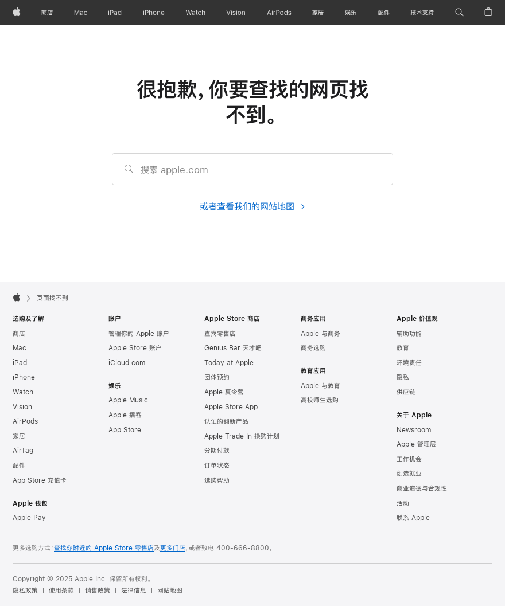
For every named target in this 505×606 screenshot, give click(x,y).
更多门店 (172, 548)
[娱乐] (351, 12)
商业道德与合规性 (422, 488)
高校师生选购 (320, 400)
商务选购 (313, 348)
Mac (19, 348)
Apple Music (128, 400)
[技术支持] (422, 12)
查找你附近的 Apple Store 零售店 (104, 548)
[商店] (47, 12)
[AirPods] (279, 12)
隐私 (403, 377)
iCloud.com (126, 362)
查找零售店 (220, 333)
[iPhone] (153, 12)
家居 (19, 436)
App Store (124, 430)
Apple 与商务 (320, 333)
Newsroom (414, 430)
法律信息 (133, 590)
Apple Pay (29, 517)
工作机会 (409, 459)
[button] (459, 12)
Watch (23, 392)
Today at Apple (229, 362)
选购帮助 (217, 480)
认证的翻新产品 (226, 421)
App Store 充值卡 (40, 480)
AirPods (25, 421)
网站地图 (169, 590)
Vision (22, 407)
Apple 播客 (125, 415)
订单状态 (217, 465)
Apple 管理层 (416, 444)
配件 (19, 465)
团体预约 (217, 377)
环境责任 (409, 362)
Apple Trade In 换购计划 (241, 436)
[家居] (318, 12)
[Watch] (195, 12)
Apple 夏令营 (224, 392)
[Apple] (16, 12)
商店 (19, 333)
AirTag (23, 450)
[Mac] (80, 12)
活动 (403, 503)
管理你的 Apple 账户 (138, 333)
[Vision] (236, 12)
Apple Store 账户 (135, 348)
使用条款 (61, 590)
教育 (403, 348)
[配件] (384, 12)
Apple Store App (231, 407)
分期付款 (217, 450)
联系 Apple (413, 517)
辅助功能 (409, 333)
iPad (20, 362)
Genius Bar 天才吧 (233, 348)
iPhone (24, 377)
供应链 (406, 392)
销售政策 (97, 590)
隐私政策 (25, 590)
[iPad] (114, 12)
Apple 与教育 (320, 385)
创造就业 (409, 473)
